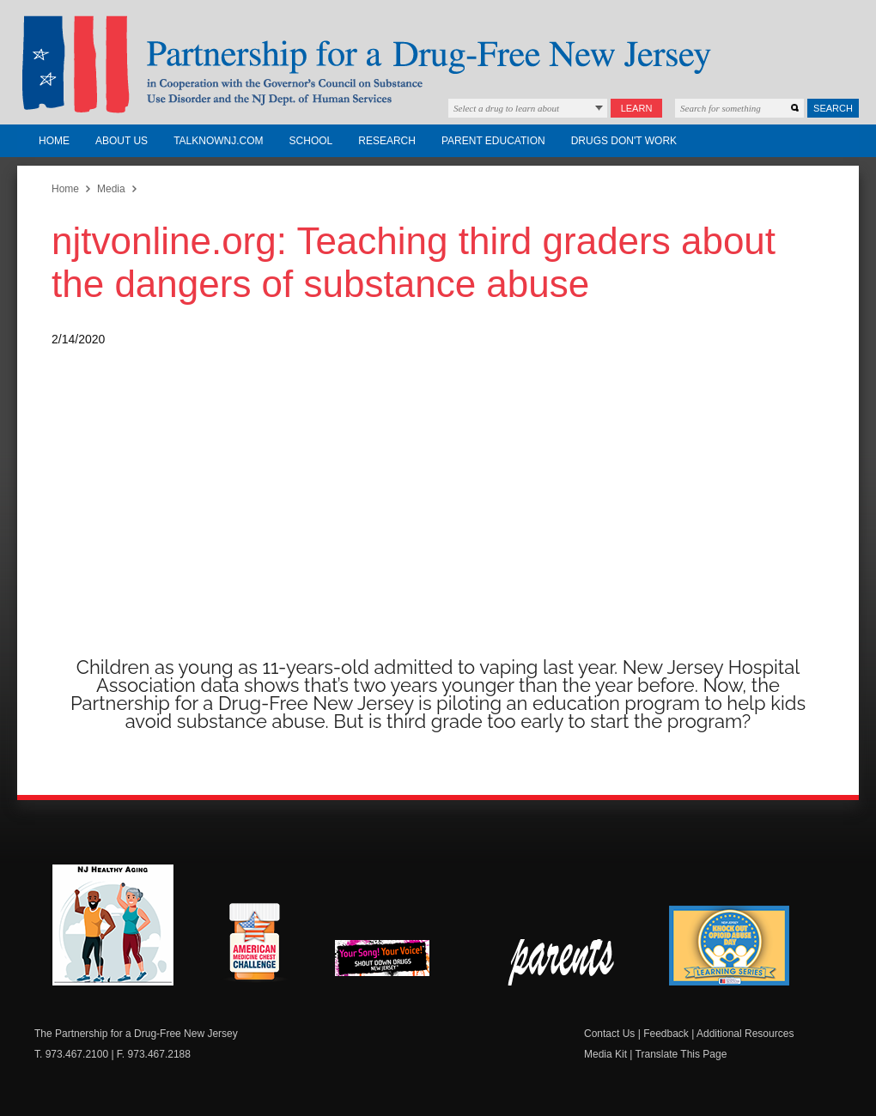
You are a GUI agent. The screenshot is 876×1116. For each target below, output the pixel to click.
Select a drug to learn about (506, 108)
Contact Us (609, 1034)
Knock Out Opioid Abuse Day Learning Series (729, 946)
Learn (637, 108)
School (311, 141)
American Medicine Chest (254, 944)
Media (111, 189)
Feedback (666, 1034)
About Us (121, 141)
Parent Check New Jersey (562, 962)
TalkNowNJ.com (218, 141)
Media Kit (605, 1054)
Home (54, 141)
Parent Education (493, 141)
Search (833, 108)
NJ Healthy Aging (112, 925)
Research (387, 141)
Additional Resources (745, 1034)
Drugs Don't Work (624, 141)
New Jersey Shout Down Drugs (395, 963)
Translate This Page (681, 1054)
